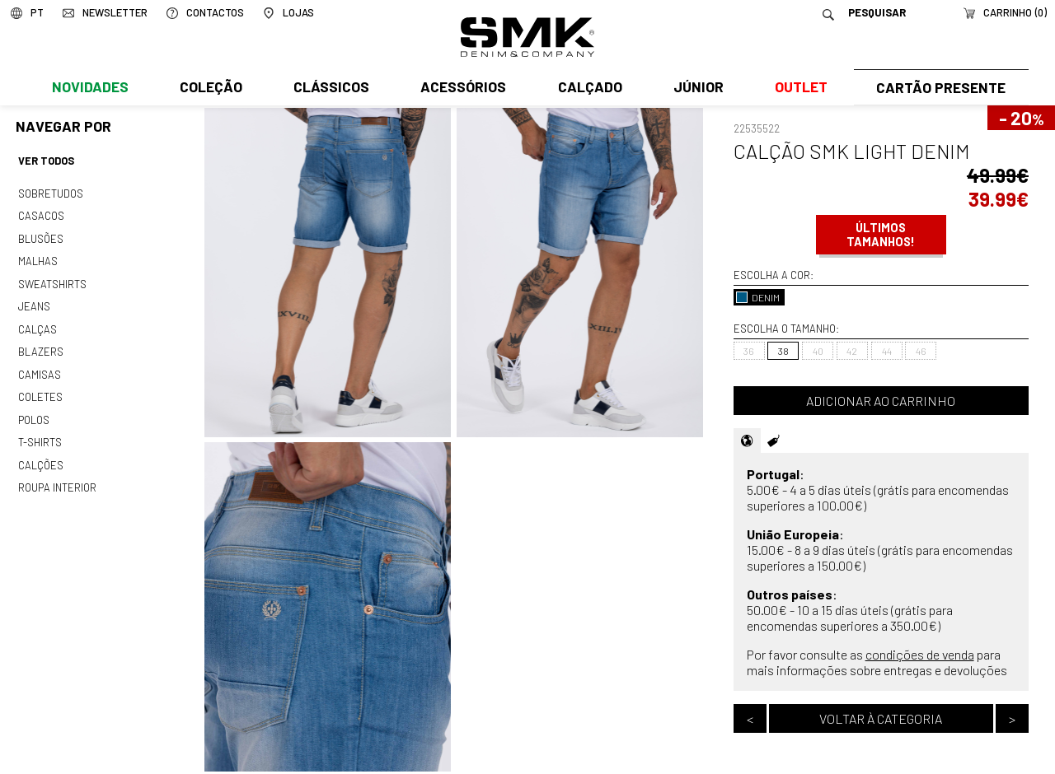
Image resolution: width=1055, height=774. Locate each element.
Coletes (40, 387)
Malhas (37, 257)
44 (887, 351)
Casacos (40, 214)
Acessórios (461, 88)
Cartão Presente (939, 88)
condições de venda (919, 654)
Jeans (33, 301)
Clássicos (330, 88)
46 (921, 351)
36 (748, 351)
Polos (33, 410)
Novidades (89, 88)
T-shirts (40, 431)
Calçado (587, 88)
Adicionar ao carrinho (880, 400)
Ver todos (46, 160)
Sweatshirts (52, 279)
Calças (36, 322)
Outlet (797, 88)
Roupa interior (57, 475)
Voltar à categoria (880, 718)
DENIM (758, 297)
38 (783, 351)
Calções (40, 453)
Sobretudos (50, 191)
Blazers (40, 344)
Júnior (695, 88)
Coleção (210, 88)
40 (818, 351)
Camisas (38, 366)
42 (851, 351)
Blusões (40, 235)
